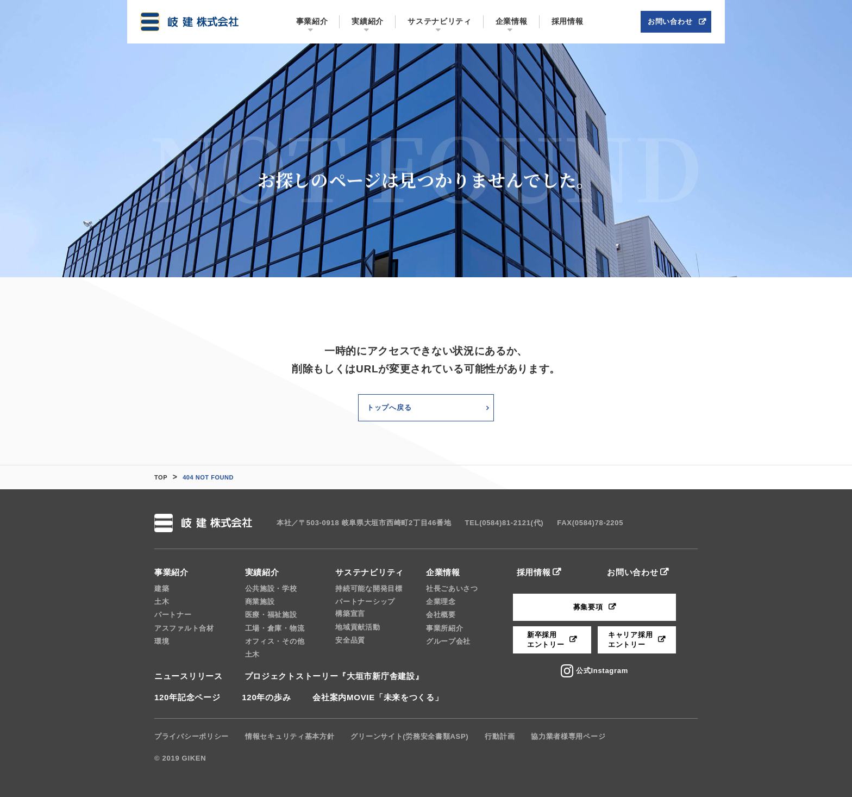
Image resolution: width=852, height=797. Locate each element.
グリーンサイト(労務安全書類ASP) (409, 736)
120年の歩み (266, 697)
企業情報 (443, 572)
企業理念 (441, 601)
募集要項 (588, 607)
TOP (160, 477)
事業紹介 (171, 572)
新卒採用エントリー (546, 640)
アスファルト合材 (184, 628)
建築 (161, 588)
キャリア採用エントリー (630, 640)
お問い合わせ (632, 572)
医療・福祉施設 (271, 615)
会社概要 (441, 615)
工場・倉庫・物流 (275, 628)
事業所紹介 (444, 628)
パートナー (173, 615)
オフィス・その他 (275, 641)
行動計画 (500, 736)
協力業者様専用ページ (568, 736)
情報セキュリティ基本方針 (289, 736)
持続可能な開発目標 (368, 588)
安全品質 (350, 640)
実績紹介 (262, 572)
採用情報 (534, 572)
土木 (161, 601)
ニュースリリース (188, 676)
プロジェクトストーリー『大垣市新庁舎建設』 (334, 676)
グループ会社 (448, 641)
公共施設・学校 (271, 588)
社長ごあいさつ (452, 588)
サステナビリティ (369, 572)
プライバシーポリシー (191, 736)
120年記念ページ (187, 697)
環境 (161, 641)
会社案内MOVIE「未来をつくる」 (377, 697)
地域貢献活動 (357, 627)
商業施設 (260, 601)
